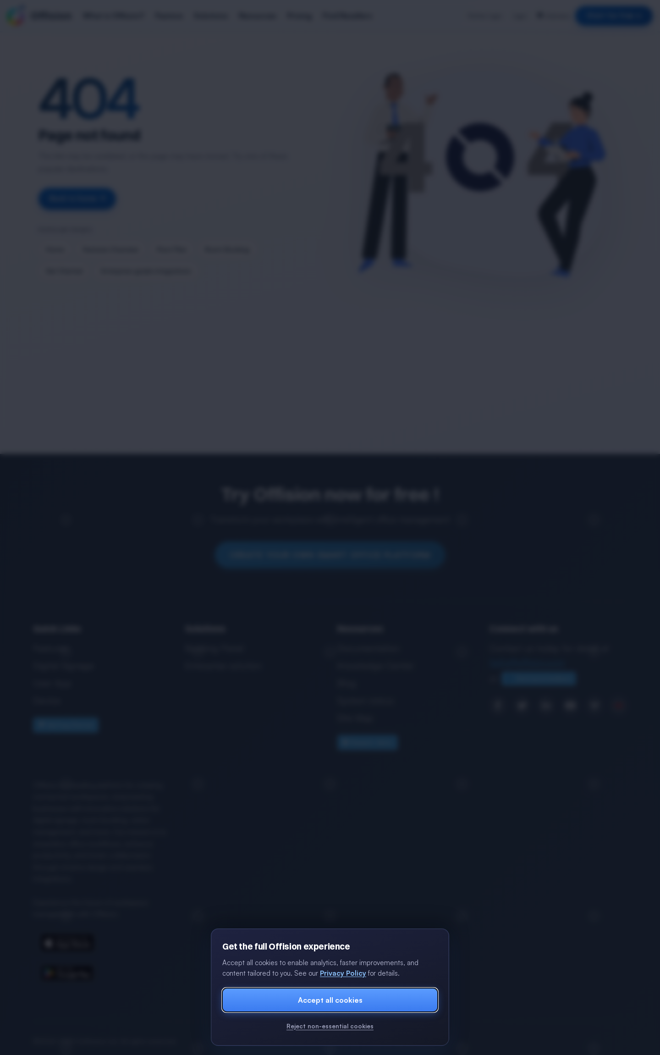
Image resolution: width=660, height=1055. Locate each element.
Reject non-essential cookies (330, 1026)
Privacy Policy (343, 973)
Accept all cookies (330, 1000)
